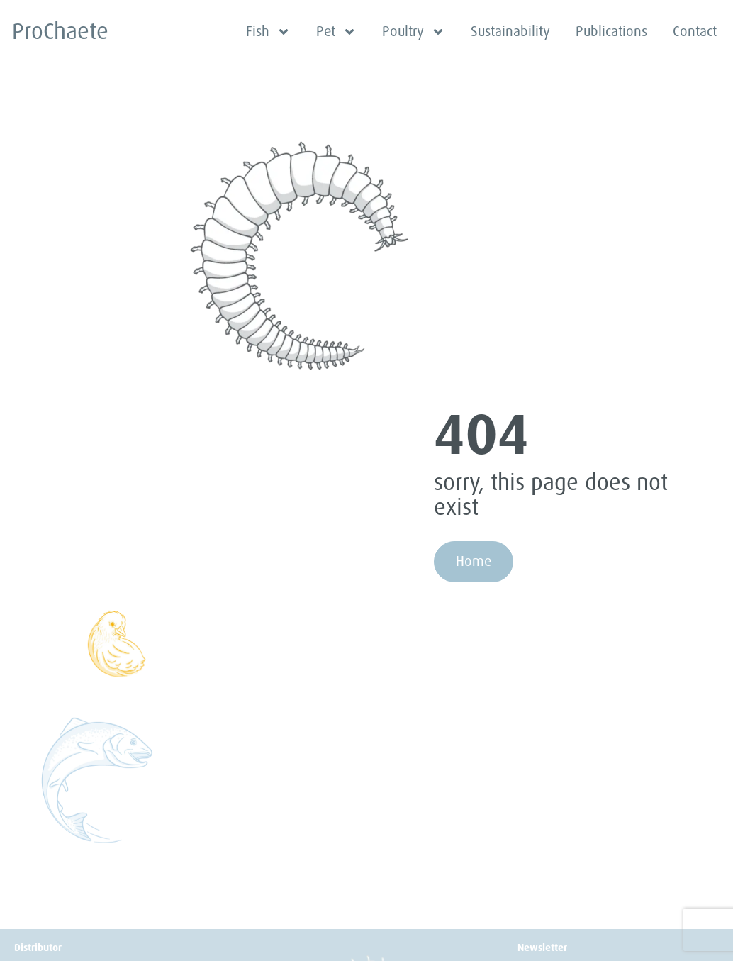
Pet (336, 32)
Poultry (413, 32)
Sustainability (510, 31)
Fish (268, 32)
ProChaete (60, 31)
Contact (695, 31)
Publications (611, 31)
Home (473, 561)
